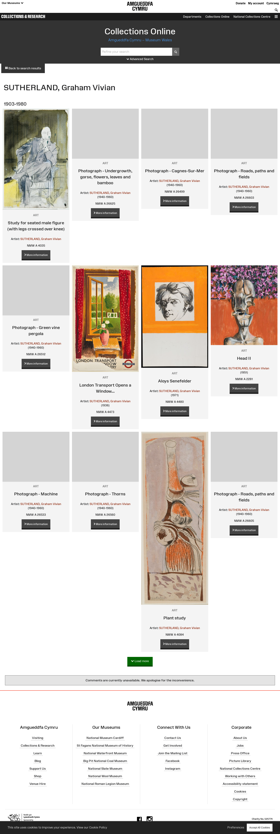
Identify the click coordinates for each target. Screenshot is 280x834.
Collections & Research (23, 16)
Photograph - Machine (36, 493)
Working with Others (240, 776)
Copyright (240, 799)
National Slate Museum (105, 768)
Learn (37, 753)
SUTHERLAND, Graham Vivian (40, 239)
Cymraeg (272, 3)
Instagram (172, 768)
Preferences (235, 827)
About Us (240, 738)
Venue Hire (37, 784)
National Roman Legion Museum (105, 784)
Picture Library (240, 761)
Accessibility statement (240, 784)
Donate (241, 3)
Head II (244, 358)
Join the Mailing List (172, 753)
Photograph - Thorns (105, 493)
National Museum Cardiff (105, 738)
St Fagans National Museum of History (105, 745)
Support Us (37, 768)
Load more (140, 661)
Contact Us (172, 738)
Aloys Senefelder (174, 380)
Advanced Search (140, 59)
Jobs (240, 745)
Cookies (240, 791)
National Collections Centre (251, 16)
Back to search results (23, 68)
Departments (192, 16)
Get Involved (172, 745)
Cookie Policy (98, 827)
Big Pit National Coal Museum (105, 761)
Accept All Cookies (259, 827)
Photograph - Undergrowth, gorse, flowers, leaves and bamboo (105, 176)
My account (256, 3)
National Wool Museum (105, 776)
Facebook (173, 761)
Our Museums (12, 3)
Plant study (174, 617)
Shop (37, 776)
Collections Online (217, 16)
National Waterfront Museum (105, 753)
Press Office (240, 753)
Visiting (37, 738)
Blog (37, 761)
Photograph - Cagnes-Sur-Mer (174, 170)
